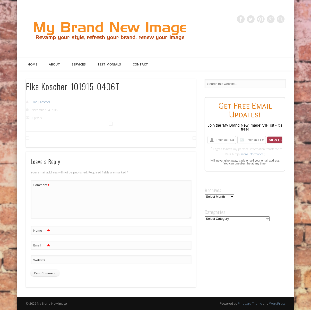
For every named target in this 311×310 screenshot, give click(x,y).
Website (39, 260)
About (54, 64)
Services (79, 64)
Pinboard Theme (250, 303)
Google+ (271, 19)
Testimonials (109, 64)
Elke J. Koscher (41, 102)
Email (41, 245)
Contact (140, 64)
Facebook (241, 19)
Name (41, 230)
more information (252, 154)
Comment (41, 185)
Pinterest (261, 19)
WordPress (277, 303)
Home (32, 64)
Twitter (251, 19)
